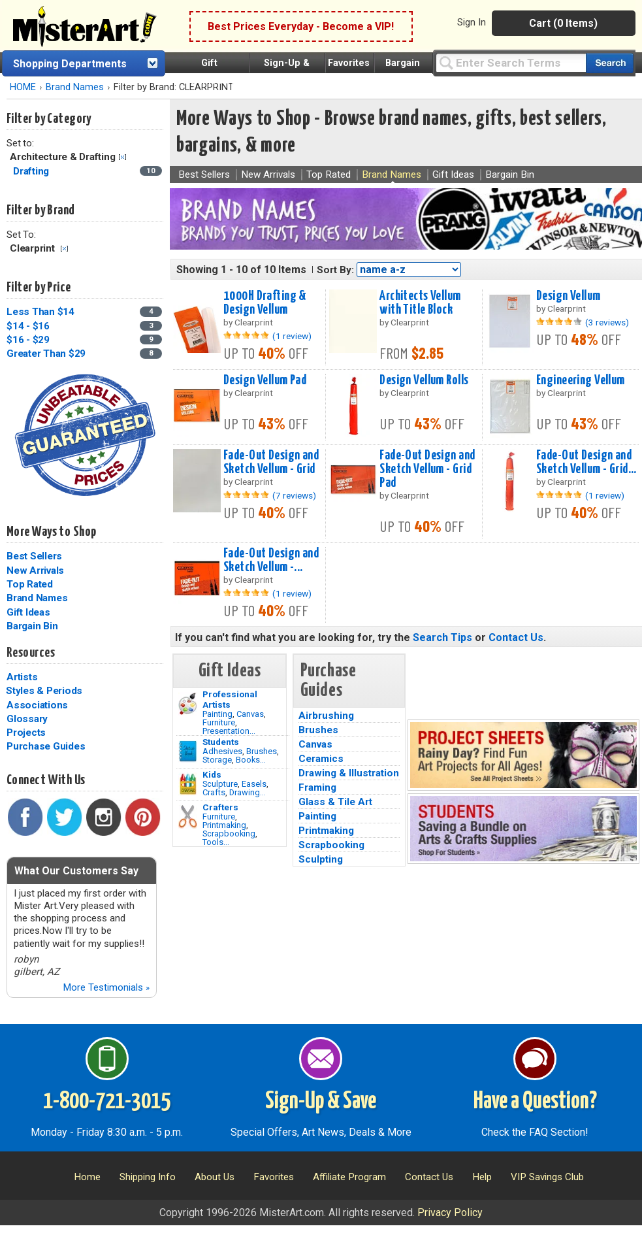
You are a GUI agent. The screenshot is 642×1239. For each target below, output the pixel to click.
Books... (251, 760)
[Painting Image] (187, 704)
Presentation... (228, 731)
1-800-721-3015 (106, 1102)
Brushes (261, 751)
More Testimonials (106, 987)
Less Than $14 (40, 312)
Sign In (471, 22)
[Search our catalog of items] (610, 63)
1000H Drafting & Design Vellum (265, 302)
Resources (31, 652)
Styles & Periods (44, 691)
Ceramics (321, 759)
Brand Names (75, 87)
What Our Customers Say (76, 871)
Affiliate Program (349, 1177)
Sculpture (220, 784)
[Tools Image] (187, 817)
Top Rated (30, 584)
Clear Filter (122, 157)
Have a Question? (535, 1102)
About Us (214, 1177)
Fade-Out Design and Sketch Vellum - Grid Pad (427, 469)
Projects (26, 732)
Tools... (215, 842)
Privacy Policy (450, 1212)
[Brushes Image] (187, 751)
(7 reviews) (294, 495)
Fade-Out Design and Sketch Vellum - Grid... (586, 462)
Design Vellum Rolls (423, 380)
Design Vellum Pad (264, 380)
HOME (23, 87)
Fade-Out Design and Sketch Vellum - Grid (271, 462)
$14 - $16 (28, 326)
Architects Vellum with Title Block (419, 302)
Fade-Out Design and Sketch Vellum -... (271, 560)
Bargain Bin (32, 626)
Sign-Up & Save (320, 1102)
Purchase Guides (46, 746)
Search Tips (442, 637)
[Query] (511, 62)
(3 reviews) (607, 322)
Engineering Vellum (580, 380)
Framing (317, 787)
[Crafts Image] (187, 784)
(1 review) (292, 336)
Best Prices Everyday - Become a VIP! (301, 26)
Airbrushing (326, 715)
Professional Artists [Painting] (229, 699)
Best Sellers (34, 556)
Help (482, 1177)
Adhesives (222, 751)
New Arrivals (35, 570)
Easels (254, 784)
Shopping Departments (70, 64)
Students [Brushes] (220, 741)
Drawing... (247, 792)
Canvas (250, 714)
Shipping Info (148, 1177)
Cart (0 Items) (563, 23)
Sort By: (335, 270)
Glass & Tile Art (335, 802)
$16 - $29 (28, 340)
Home (87, 1177)
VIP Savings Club (547, 1177)
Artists (22, 677)
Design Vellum (568, 296)
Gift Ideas (28, 612)
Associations (37, 705)
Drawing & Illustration (348, 773)
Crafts (213, 792)
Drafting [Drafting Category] (32, 171)
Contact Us (516, 637)
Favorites (349, 63)
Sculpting (320, 859)
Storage (217, 760)
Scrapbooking (228, 833)
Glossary (27, 719)
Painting (217, 714)
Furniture (218, 722)
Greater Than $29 (46, 353)
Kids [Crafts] (211, 774)
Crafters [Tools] (220, 807)
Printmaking (224, 825)
